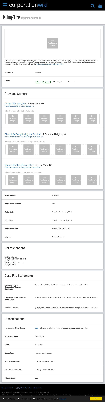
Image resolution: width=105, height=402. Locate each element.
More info (63, 399)
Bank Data (28, 388)
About (35, 388)
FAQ (40, 388)
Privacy (14, 388)
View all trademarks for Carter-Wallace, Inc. (19, 106)
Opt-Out (21, 388)
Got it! (96, 399)
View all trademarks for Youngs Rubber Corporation (22, 167)
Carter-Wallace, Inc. (15, 103)
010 (36, 328)
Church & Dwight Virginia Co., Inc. (23, 134)
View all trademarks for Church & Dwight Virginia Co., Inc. (24, 137)
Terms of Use (6, 388)
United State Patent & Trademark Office (49, 64)
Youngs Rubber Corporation (19, 165)
